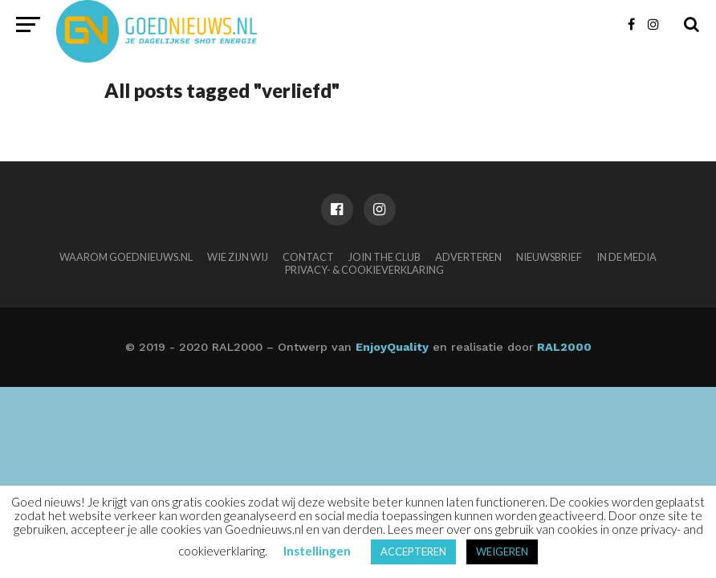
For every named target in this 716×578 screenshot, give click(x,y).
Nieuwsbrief (549, 256)
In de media (626, 256)
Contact (308, 256)
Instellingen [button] (317, 550)
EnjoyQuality (392, 346)
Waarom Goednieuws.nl (126, 256)
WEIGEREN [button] (502, 551)
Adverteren (468, 256)
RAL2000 (563, 346)
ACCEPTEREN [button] (413, 551)
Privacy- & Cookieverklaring (364, 269)
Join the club (384, 256)
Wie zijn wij (237, 256)
